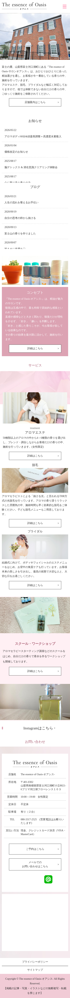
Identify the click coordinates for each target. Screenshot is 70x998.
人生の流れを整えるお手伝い (21, 202)
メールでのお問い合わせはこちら (35, 864)
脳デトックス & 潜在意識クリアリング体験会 (30, 167)
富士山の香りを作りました (20, 233)
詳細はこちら (35, 348)
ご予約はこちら (35, 849)
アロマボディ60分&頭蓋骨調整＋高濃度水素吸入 (32, 136)
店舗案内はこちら (35, 102)
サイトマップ (35, 969)
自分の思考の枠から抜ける (20, 218)
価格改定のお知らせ (16, 151)
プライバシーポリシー (35, 961)
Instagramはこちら (38, 728)
